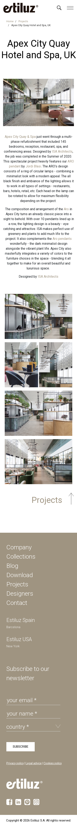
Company (19, 547)
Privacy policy (15, 763)
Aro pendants (62, 239)
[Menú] (59, 8)
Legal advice (34, 763)
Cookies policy (53, 763)
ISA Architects (62, 151)
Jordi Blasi (33, 166)
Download (19, 575)
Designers (19, 593)
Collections (21, 556)
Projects (17, 584)
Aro (66, 209)
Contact (16, 602)
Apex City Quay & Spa (20, 137)
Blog (12, 565)
